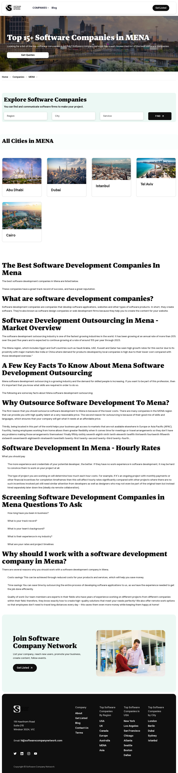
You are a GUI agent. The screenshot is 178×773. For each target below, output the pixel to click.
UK (101, 726)
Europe (103, 736)
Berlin (151, 726)
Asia (101, 750)
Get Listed (81, 718)
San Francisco (132, 731)
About (78, 713)
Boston (128, 750)
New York (129, 721)
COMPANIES (40, 8)
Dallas (127, 755)
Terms (79, 733)
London (152, 721)
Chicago (128, 736)
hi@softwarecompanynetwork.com (41, 740)
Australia (104, 741)
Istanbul (152, 741)
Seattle (128, 746)
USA (101, 721)
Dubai (151, 731)
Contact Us (81, 728)
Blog (54, 8)
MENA (102, 746)
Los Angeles (131, 726)
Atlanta (128, 741)
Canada (103, 731)
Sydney (152, 736)
